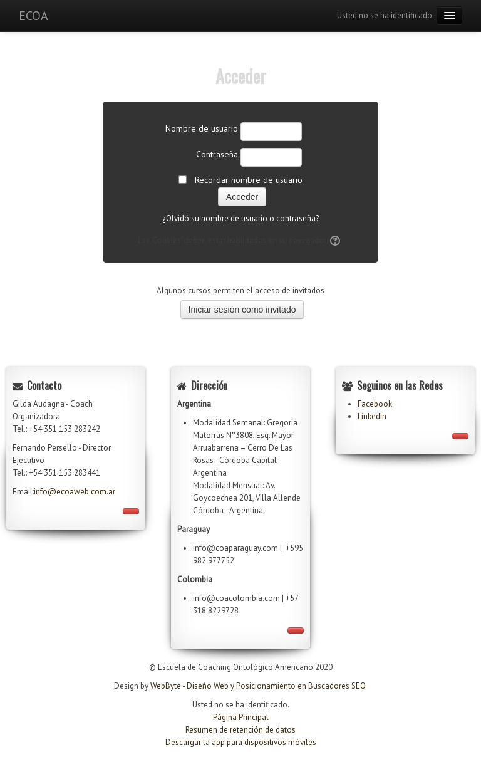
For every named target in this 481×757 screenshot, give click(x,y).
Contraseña (217, 154)
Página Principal (241, 717)
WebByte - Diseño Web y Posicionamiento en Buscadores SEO (258, 686)
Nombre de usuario (201, 128)
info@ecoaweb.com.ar (74, 491)
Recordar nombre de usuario (249, 179)
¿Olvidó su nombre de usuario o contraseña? (240, 218)
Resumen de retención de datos (240, 729)
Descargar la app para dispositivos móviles (240, 742)
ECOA (33, 16)
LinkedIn (372, 416)
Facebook (375, 404)
